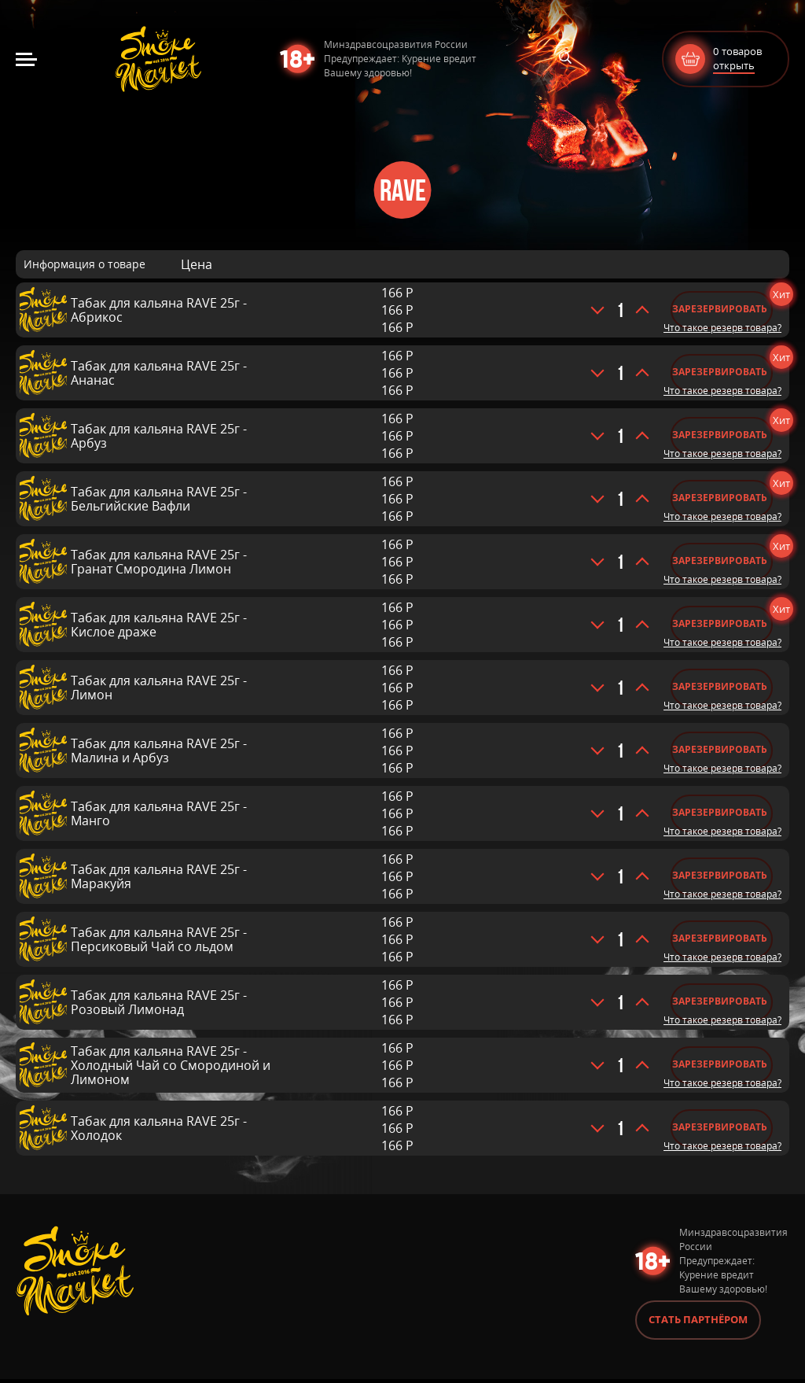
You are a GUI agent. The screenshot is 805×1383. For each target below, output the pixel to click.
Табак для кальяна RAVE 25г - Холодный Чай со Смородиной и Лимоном (170, 1065)
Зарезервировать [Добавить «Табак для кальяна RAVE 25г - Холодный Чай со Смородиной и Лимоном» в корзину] (719, 1064)
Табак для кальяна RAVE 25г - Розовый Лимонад (159, 1002)
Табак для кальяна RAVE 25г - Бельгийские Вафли (159, 499)
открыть (734, 65)
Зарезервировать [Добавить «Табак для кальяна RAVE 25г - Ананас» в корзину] (719, 371)
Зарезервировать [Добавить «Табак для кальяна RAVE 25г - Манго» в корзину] (719, 812)
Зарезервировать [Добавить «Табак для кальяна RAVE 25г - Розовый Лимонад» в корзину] (719, 1001)
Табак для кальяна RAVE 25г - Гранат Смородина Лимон (159, 562)
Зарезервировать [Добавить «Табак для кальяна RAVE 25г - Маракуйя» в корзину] (719, 875)
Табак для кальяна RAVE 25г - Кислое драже (159, 624)
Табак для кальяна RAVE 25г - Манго (159, 813)
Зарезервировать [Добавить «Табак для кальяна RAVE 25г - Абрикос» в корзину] (719, 308)
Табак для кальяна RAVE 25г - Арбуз (159, 436)
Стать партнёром (698, 1323)
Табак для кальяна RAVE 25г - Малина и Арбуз (159, 750)
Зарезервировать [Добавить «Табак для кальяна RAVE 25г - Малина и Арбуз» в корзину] (719, 749)
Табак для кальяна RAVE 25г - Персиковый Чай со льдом (159, 939)
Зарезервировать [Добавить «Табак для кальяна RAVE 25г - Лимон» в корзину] (719, 686)
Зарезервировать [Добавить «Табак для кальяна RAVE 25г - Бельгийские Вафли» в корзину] (719, 497)
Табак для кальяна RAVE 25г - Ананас (159, 373)
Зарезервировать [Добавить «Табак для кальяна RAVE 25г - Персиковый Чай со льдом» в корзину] (719, 938)
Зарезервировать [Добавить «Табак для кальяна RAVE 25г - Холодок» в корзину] (719, 1127)
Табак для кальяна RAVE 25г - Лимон (159, 687)
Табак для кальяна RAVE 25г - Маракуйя (159, 876)
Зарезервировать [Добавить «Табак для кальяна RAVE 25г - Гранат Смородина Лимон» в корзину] (719, 560)
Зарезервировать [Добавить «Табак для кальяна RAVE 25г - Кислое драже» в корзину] (719, 623)
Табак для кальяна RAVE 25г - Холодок (159, 1128)
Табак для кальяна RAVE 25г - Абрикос (159, 310)
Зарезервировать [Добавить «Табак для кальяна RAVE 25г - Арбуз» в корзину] (719, 434)
